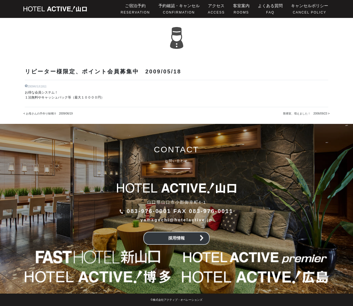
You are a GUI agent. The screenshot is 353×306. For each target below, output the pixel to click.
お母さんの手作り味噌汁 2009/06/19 (49, 113)
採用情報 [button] (186, 238)
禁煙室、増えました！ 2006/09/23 (305, 113)
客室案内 (241, 8)
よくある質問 (270, 8)
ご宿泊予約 (135, 8)
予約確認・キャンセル (179, 8)
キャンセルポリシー (309, 8)
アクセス (216, 8)
